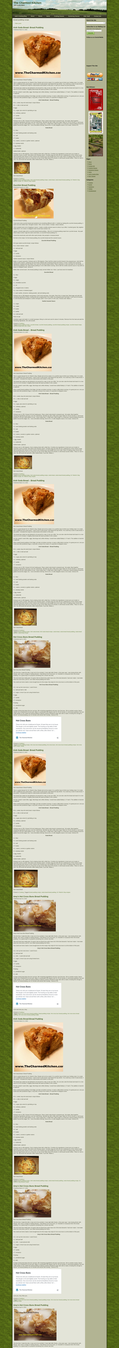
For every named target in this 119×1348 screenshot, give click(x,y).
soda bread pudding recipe (71, 1180)
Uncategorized (92, 191)
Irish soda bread (34, 631)
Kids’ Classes (92, 176)
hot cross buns (51, 745)
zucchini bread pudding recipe (61, 324)
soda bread (52, 180)
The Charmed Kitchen (27, 2)
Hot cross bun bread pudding (38, 745)
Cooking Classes (59, 16)
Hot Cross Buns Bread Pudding (27, 637)
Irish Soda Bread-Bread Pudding (28, 1019)
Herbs (48, 16)
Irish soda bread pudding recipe (39, 180)
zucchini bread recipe (76, 324)
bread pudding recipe (24, 180)
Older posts (17, 23)
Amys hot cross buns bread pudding (28, 1013)
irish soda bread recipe (46, 631)
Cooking (21, 178)
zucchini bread (34, 324)
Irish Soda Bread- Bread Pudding (28, 27)
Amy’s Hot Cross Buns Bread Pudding (30, 896)
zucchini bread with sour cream (22, 326)
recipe (22, 746)
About (32, 16)
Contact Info (97, 16)
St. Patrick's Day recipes (28, 181)
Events (90, 184)
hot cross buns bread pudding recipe (66, 745)
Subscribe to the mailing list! (93, 29)
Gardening (91, 187)
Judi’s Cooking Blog (21, 16)
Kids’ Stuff (87, 16)
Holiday (90, 189)
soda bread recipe (23, 633)
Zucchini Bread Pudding (24, 185)
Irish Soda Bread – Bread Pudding (28, 330)
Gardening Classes (74, 16)
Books (40, 16)
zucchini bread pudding (45, 324)
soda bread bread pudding (62, 180)
